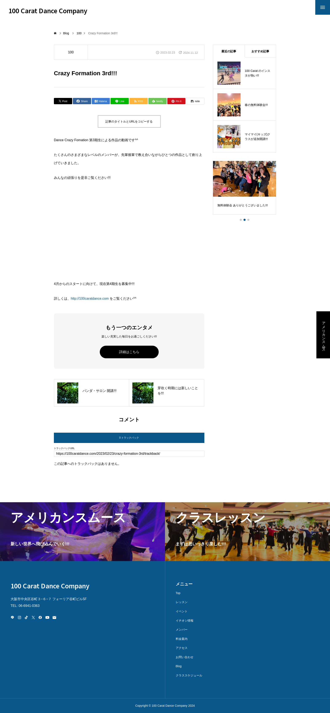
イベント (182, 611)
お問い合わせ (184, 657)
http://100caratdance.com (90, 298)
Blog (179, 666)
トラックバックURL (64, 448)
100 (71, 52)
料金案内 (182, 639)
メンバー (182, 629)
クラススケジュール (189, 675)
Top (178, 593)
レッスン (182, 602)
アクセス (182, 648)
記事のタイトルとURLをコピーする (129, 121)
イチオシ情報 (184, 620)
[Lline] (119, 101)
